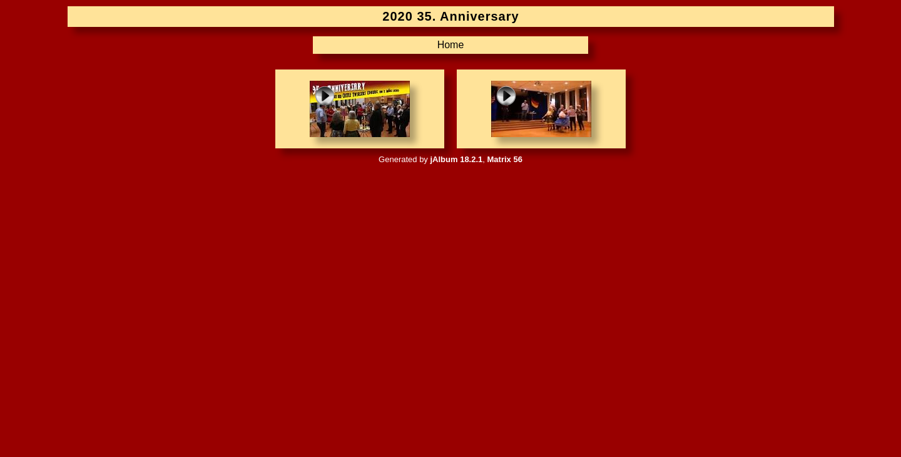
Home (450, 44)
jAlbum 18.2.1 (456, 159)
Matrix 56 (504, 159)
